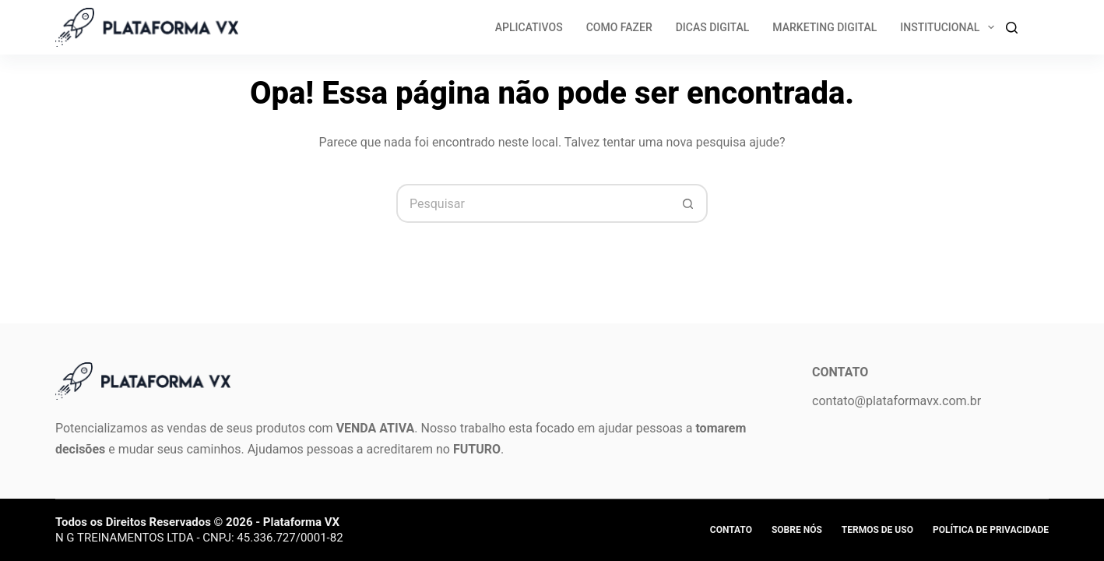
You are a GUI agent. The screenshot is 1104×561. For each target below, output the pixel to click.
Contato (731, 529)
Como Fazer (619, 27)
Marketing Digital (824, 27)
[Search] (1012, 28)
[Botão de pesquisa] (688, 203)
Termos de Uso (877, 529)
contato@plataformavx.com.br (896, 400)
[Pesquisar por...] (532, 203)
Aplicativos (529, 27)
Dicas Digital (713, 27)
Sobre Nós (797, 529)
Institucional (950, 27)
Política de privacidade (991, 529)
